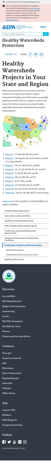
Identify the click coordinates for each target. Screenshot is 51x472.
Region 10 (9, 192)
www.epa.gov (35, 8)
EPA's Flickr (19, 442)
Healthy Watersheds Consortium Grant (21, 254)
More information (12, 20)
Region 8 (9, 184)
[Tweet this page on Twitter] (36, 54)
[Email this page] (41, 54)
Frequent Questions (12, 425)
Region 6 (9, 177)
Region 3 (9, 165)
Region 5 (9, 173)
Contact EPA (8, 410)
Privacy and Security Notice (16, 336)
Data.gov (7, 353)
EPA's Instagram (25, 442)
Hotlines (6, 415)
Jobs (4, 363)
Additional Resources (14, 259)
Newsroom (7, 368)
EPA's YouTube (14, 442)
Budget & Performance (14, 306)
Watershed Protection (15, 250)
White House (8, 393)
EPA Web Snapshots (12, 321)
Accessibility (8, 296)
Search (46, 34)
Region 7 (9, 181)
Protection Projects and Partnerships (23, 245)
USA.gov (6, 388)
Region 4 (9, 169)
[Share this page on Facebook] (30, 54)
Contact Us (11, 54)
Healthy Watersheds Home (17, 210)
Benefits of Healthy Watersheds (19, 220)
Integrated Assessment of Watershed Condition (21, 239)
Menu (43, 26)
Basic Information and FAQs (17, 215)
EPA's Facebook (4, 442)
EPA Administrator (12, 301)
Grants (5, 316)
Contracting (8, 311)
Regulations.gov (10, 378)
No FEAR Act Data (11, 326)
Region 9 (9, 188)
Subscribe (7, 383)
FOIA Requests (9, 420)
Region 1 (9, 154)
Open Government (11, 373)
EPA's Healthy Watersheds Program (21, 225)
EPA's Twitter (9, 442)
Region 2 (9, 158)
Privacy (6, 331)
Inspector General (11, 358)
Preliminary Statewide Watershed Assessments (20, 231)
